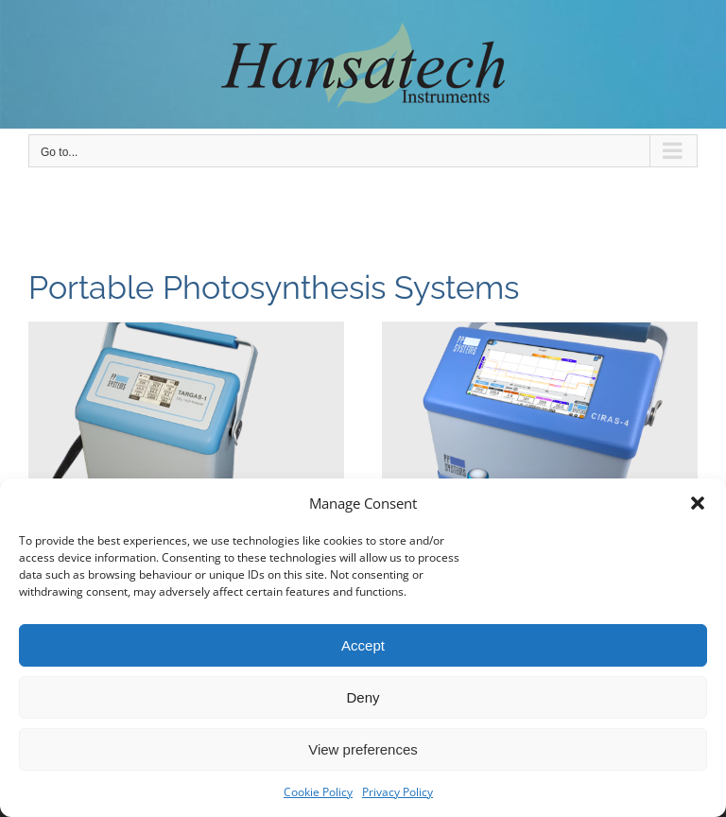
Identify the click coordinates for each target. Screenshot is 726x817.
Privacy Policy (397, 792)
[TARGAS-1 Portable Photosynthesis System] (186, 440)
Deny (362, 697)
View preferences (363, 749)
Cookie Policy (318, 792)
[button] (697, 503)
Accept (363, 645)
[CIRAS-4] (540, 440)
